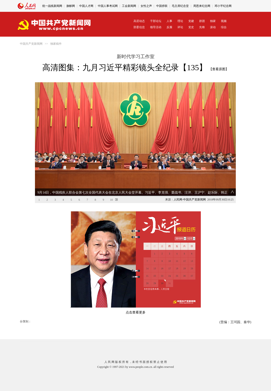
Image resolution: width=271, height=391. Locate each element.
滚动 (213, 27)
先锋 (202, 27)
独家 (213, 21)
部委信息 (139, 27)
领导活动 (155, 27)
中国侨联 (162, 6)
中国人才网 (86, 6)
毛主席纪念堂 (180, 6)
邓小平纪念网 (223, 6)
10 (111, 199)
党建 (191, 21)
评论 (180, 27)
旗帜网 (70, 6)
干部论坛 (155, 21)
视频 (224, 21)
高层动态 (139, 21)
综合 (224, 27)
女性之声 (146, 6)
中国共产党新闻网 (31, 43)
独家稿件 (56, 43)
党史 (191, 27)
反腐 (169, 27)
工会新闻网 (129, 6)
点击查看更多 (136, 312)
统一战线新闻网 (52, 6)
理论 (180, 21)
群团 (202, 21)
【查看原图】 (219, 69)
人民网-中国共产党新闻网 (190, 199)
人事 (169, 21)
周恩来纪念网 (201, 6)
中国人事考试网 (108, 6)
